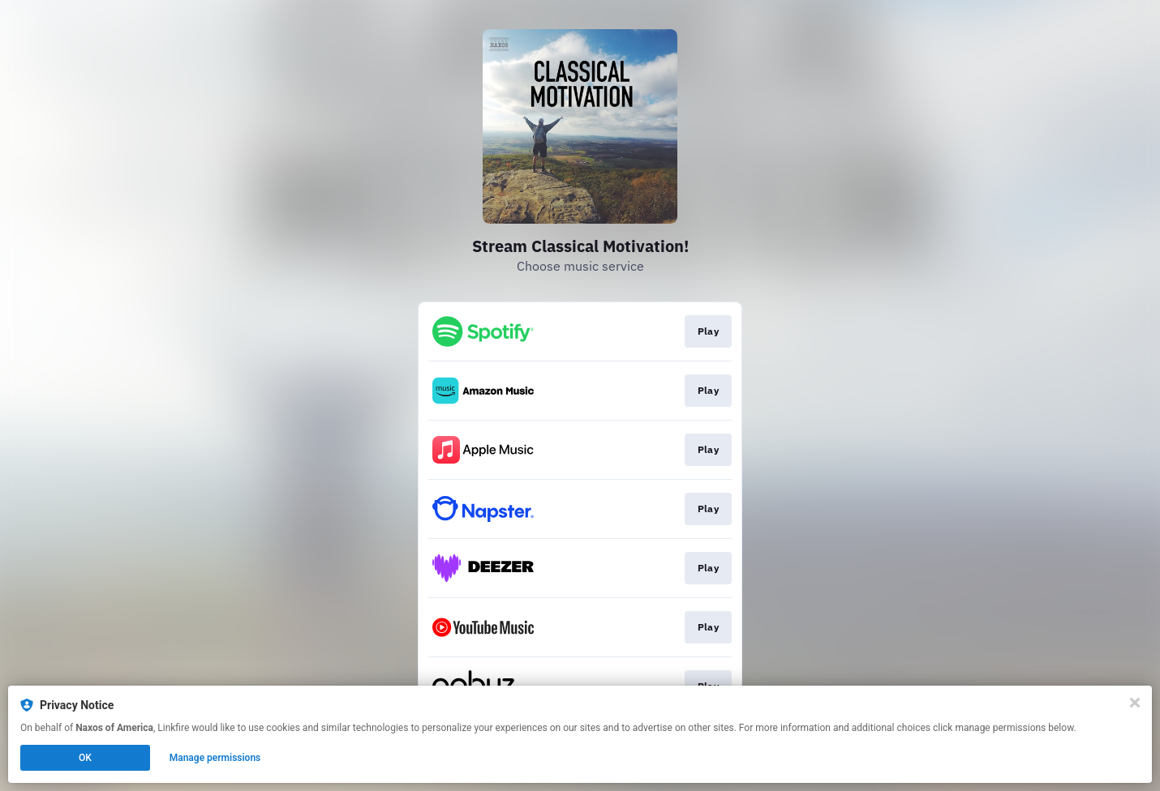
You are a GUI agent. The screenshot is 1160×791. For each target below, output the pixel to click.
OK (85, 757)
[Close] (1135, 703)
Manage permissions (215, 757)
